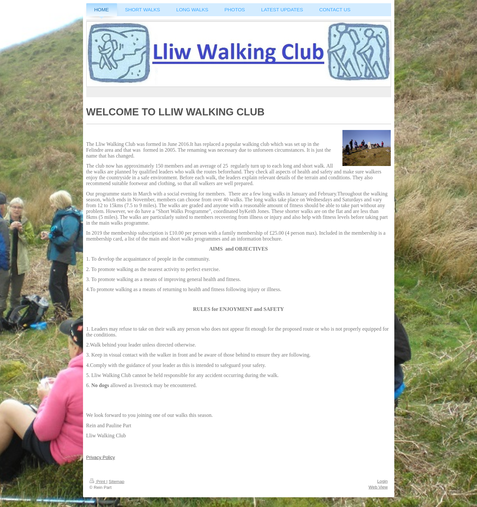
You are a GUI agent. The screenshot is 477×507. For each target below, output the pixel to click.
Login (382, 481)
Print (97, 481)
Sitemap (116, 481)
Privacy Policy (100, 457)
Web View (378, 487)
